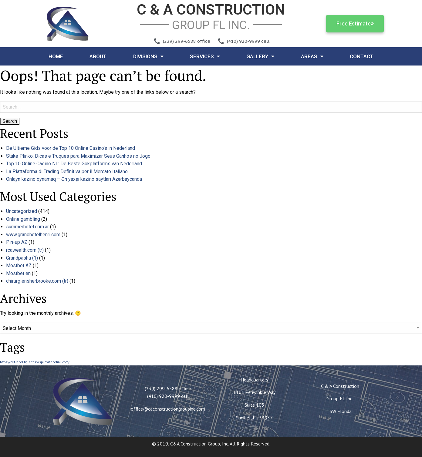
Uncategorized (21, 211)
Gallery (260, 56)
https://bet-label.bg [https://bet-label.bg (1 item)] (14, 362)
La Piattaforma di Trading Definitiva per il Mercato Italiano (67, 171)
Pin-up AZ (16, 242)
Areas (312, 56)
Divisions (148, 56)
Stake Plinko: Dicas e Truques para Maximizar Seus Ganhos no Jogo (78, 156)
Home (56, 56)
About (97, 56)
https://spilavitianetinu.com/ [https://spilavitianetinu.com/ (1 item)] (49, 362)
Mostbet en (18, 273)
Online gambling (23, 219)
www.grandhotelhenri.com (33, 234)
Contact (361, 56)
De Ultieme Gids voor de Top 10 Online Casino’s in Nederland (70, 148)
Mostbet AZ (19, 265)
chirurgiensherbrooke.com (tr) (37, 281)
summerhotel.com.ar (27, 227)
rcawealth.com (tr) (25, 250)
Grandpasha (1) (22, 258)
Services (205, 56)
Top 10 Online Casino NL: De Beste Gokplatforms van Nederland (74, 163)
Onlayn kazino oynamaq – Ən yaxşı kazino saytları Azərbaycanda (74, 179)
